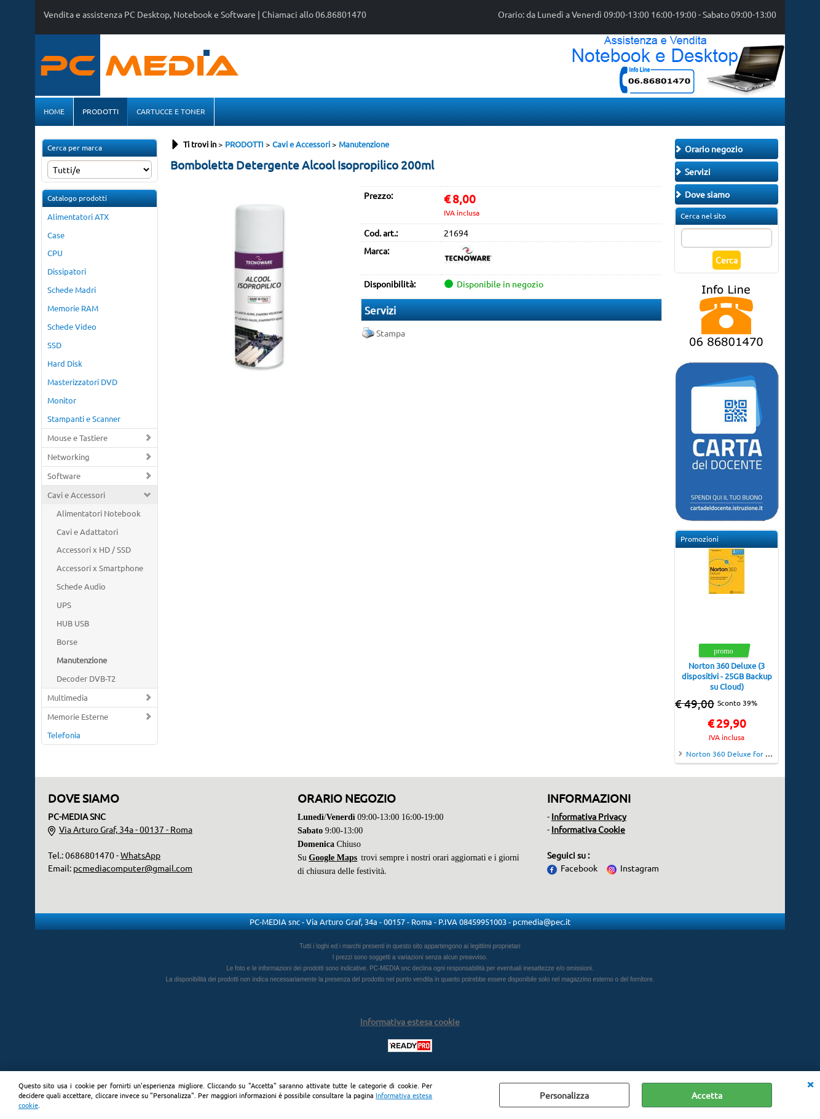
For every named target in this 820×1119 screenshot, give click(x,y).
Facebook (579, 867)
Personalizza (564, 1095)
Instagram (639, 867)
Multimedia (67, 697)
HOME (54, 111)
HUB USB (73, 623)
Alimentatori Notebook (99, 513)
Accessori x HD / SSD (94, 549)
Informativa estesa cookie (410, 1021)
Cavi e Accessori (76, 494)
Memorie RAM (72, 308)
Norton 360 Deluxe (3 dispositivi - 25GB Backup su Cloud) (727, 676)
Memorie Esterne (77, 716)
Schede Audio (81, 586)
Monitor (61, 400)
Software (64, 475)
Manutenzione (82, 660)
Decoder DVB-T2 (86, 678)
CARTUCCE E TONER (170, 111)
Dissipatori (66, 271)
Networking (68, 456)
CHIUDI (810, 1083)
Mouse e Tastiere (77, 437)
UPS (64, 604)
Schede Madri (71, 289)
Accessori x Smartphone (100, 568)
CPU (55, 253)
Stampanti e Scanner (83, 418)
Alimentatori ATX (78, 216)
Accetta (707, 1095)
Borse (67, 641)
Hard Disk (64, 363)
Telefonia (64, 735)
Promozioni (699, 539)
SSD (54, 345)
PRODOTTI (100, 111)
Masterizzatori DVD (82, 381)
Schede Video (72, 326)
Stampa (390, 332)
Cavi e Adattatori (87, 531)
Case (56, 235)
